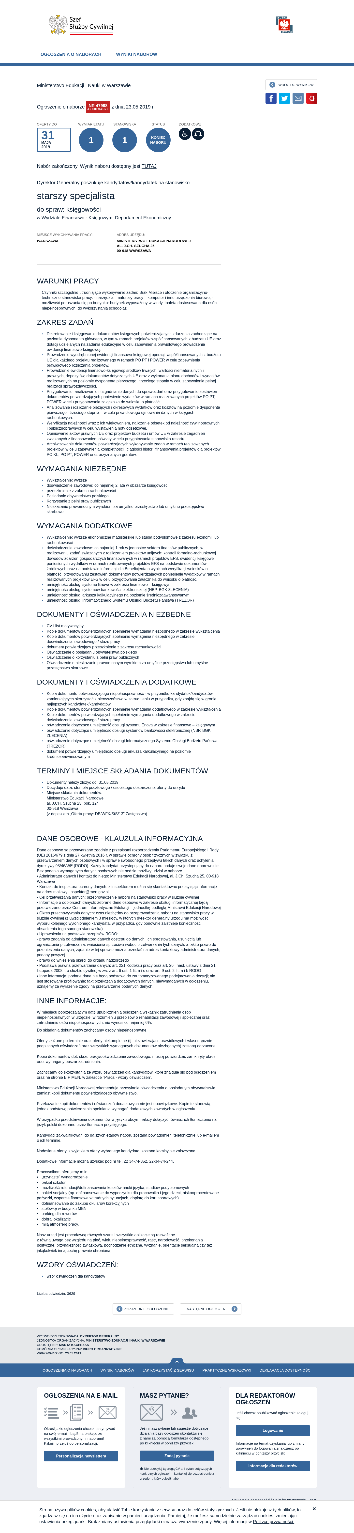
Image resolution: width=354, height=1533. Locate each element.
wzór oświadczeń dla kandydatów (76, 1276)
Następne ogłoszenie (208, 1309)
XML (313, 1500)
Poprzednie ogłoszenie (146, 1309)
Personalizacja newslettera (81, 1456)
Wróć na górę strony (177, 1360)
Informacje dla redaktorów (272, 1466)
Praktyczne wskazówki (226, 1370)
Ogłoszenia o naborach (71, 54)
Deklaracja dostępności (285, 1370)
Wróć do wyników (295, 85)
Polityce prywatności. (273, 1521)
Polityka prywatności (290, 1500)
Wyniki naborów (136, 54)
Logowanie (273, 1430)
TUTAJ (149, 166)
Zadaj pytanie (177, 1456)
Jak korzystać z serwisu (168, 1370)
